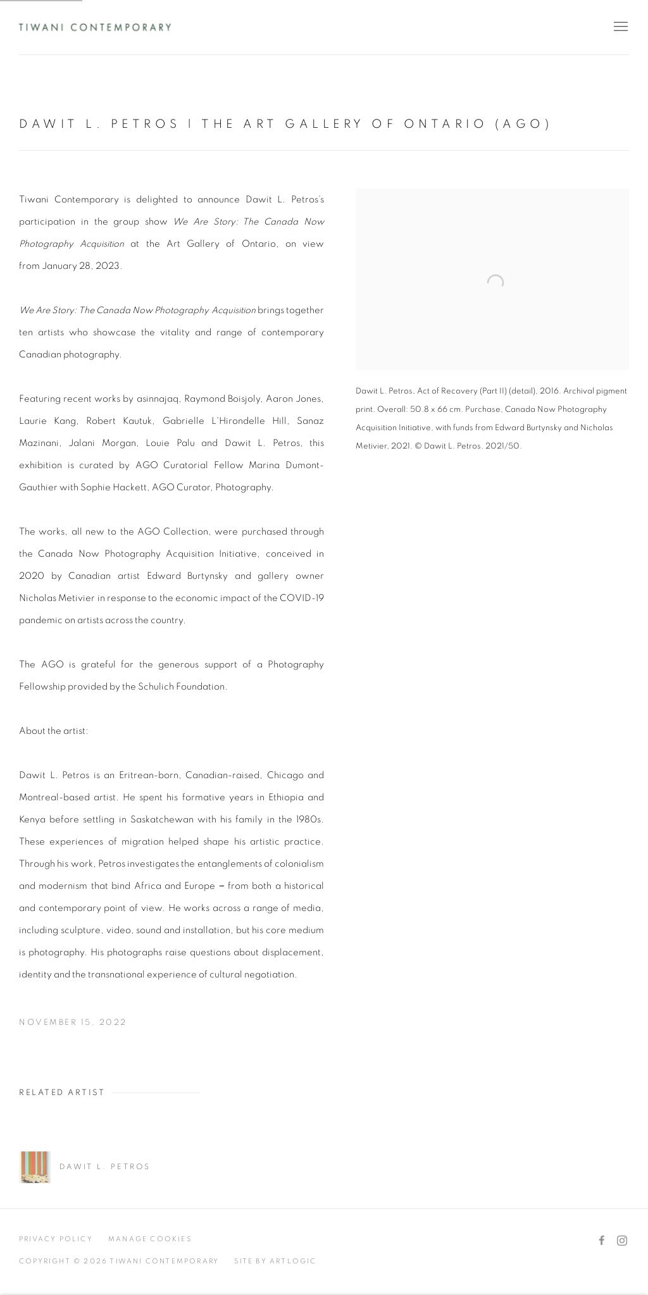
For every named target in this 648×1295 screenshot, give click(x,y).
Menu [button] (619, 27)
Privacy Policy (56, 1239)
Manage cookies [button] (150, 1239)
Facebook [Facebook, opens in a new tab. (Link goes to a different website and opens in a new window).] (602, 1241)
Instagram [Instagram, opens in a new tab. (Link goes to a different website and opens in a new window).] (622, 1241)
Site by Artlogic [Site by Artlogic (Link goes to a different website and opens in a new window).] (275, 1261)
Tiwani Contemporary (95, 27)
